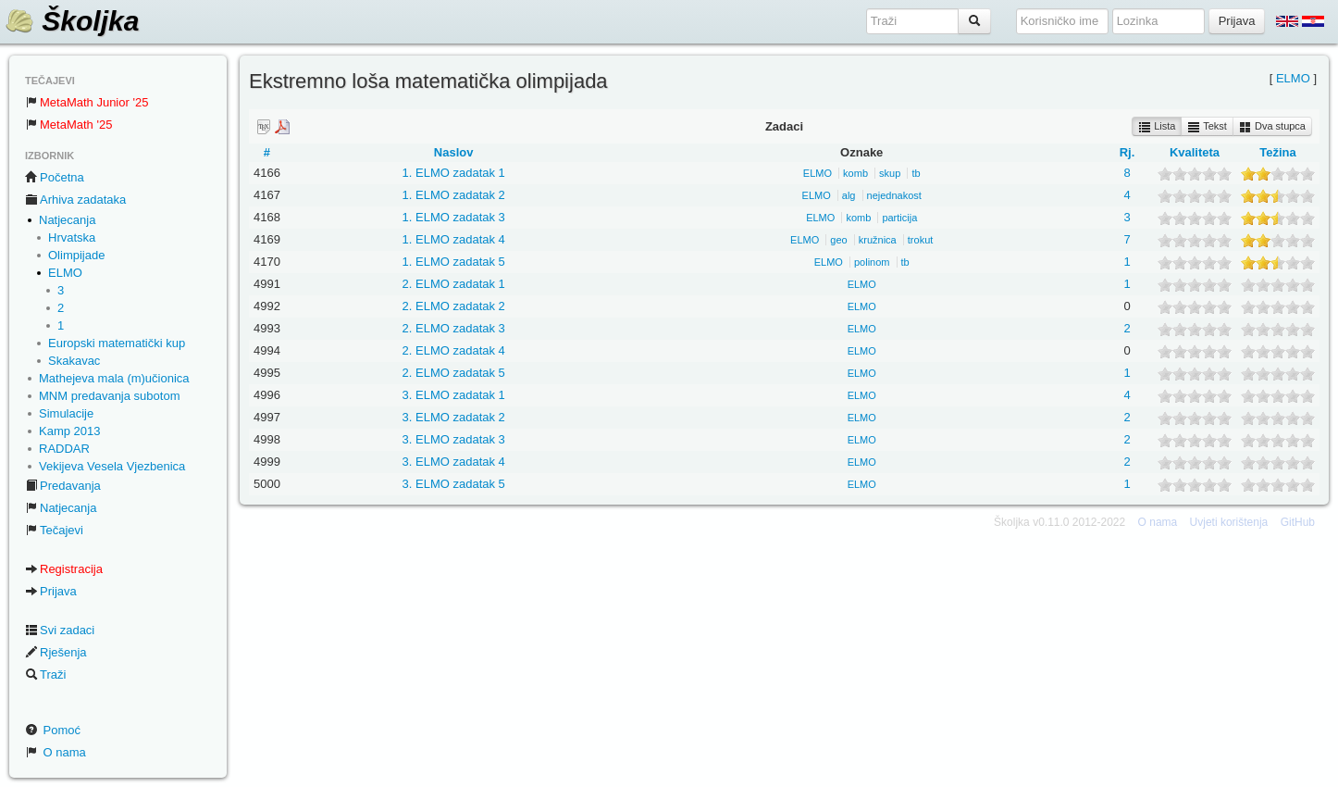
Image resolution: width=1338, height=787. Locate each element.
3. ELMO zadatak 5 (454, 484)
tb (915, 173)
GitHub (1298, 522)
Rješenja (56, 652)
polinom (872, 262)
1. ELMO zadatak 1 (454, 173)
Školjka (72, 21)
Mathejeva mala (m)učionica (114, 378)
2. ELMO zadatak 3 (454, 328)
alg (849, 195)
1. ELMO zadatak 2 (454, 195)
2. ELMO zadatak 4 (454, 350)
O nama (55, 752)
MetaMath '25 (68, 124)
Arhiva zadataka (75, 199)
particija (899, 217)
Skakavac (74, 361)
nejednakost (894, 195)
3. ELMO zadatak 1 (454, 395)
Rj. (1127, 152)
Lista (1156, 126)
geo (838, 239)
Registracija (64, 569)
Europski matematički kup (116, 343)
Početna (54, 177)
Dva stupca (1272, 126)
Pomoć (53, 730)
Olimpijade (76, 255)
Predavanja (63, 486)
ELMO (65, 273)
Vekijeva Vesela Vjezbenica (112, 466)
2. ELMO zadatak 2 (454, 306)
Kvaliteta (1195, 152)
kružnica (878, 239)
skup (889, 173)
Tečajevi (54, 530)
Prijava (51, 591)
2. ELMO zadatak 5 (454, 373)
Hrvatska (71, 237)
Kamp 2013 (70, 431)
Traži (45, 674)
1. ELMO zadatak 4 (454, 239)
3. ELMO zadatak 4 (454, 461)
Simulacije (66, 413)
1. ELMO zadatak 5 (454, 262)
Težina (1277, 152)
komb (855, 173)
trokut (921, 239)
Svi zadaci (59, 630)
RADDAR (64, 449)
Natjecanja (67, 220)
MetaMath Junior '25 (86, 102)
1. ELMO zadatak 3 (454, 217)
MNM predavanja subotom (109, 396)
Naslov (454, 152)
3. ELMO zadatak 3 (454, 439)
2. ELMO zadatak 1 (454, 284)
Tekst (1207, 126)
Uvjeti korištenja (1229, 522)
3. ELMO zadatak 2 (454, 417)
